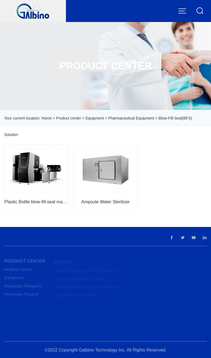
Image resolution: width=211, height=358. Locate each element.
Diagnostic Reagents (23, 287)
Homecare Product (21, 295)
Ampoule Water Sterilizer (105, 201)
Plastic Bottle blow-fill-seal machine (36, 201)
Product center (68, 118)
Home (46, 118)
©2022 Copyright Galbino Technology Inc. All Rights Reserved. (105, 351)
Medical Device (18, 270)
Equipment (94, 118)
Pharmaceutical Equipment (131, 118)
